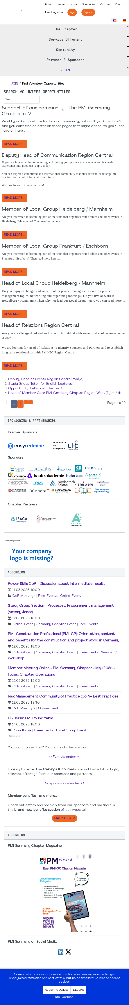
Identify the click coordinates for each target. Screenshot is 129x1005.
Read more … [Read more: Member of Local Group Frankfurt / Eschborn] (14, 272)
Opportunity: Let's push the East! (35, 388)
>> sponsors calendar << (64, 783)
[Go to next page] (26, 402)
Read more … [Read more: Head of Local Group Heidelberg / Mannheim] (14, 314)
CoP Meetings (23, 596)
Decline (78, 990)
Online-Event (70, 596)
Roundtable (21, 730)
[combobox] (22, 99)
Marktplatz (64, 818)
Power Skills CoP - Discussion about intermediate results (56, 584)
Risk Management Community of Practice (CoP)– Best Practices (63, 696)
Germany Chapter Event (56, 624)
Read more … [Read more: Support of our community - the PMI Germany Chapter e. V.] (14, 144)
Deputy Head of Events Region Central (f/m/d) (45, 379)
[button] (64, 420)
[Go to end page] (30, 402)
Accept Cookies (57, 990)
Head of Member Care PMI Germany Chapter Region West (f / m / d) (64, 393)
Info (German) (65, 997)
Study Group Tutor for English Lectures (40, 383)
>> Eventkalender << (64, 757)
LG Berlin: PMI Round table (30, 718)
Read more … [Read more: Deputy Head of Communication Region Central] (14, 197)
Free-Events (48, 596)
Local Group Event (71, 730)
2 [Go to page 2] (21, 404)
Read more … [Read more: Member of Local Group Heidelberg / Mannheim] (14, 234)
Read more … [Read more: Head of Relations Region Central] (14, 365)
